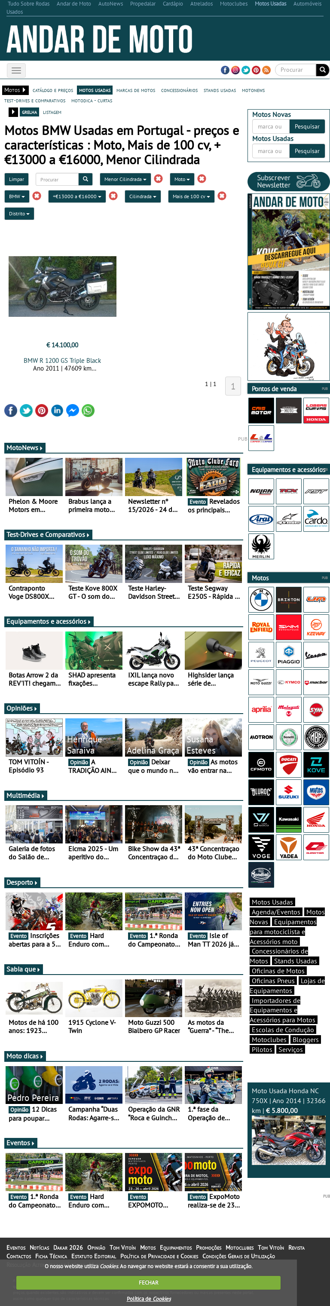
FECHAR (149, 1282)
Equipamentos (176, 1247)
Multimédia (25, 795)
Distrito (19, 213)
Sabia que (23, 969)
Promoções (208, 1247)
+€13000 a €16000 (77, 196)
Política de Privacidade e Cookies (159, 1256)
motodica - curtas (91, 100)
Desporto (22, 882)
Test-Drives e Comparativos (48, 534)
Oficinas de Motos (278, 970)
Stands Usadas (295, 961)
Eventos (20, 1142)
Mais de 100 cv (191, 196)
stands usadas (220, 90)
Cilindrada (142, 196)
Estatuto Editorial (93, 1256)
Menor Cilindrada (125, 179)
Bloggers (306, 1039)
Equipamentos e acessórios (49, 621)
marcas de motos (135, 90)
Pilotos (262, 1049)
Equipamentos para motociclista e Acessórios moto (283, 931)
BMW (17, 196)
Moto (182, 179)
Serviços (290, 1049)
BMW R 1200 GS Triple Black (62, 360)
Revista (296, 1247)
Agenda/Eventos (276, 911)
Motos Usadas (272, 902)
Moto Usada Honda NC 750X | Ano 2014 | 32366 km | (289, 1125)
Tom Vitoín (123, 1247)
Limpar (16, 179)
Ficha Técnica (51, 1256)
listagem (52, 112)
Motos (148, 1247)
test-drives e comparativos (34, 100)
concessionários (179, 90)
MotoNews (24, 447)
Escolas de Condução (283, 1029)
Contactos (18, 1256)
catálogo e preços (53, 90)
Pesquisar (307, 126)
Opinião (96, 1247)
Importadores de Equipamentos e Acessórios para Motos (282, 1010)
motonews (253, 90)
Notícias (39, 1247)
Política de (149, 1299)
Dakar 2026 (68, 1247)
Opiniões (22, 708)
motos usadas (94, 90)
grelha (29, 112)
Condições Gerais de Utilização (238, 1256)
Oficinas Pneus (273, 980)
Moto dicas (25, 1056)
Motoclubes (269, 1039)
